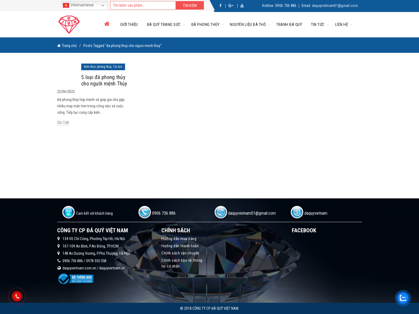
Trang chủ (69, 46)
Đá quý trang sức (164, 24)
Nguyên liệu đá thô (248, 24)
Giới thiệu (129, 24)
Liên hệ (341, 24)
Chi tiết (63, 122)
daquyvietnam (315, 213)
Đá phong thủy (205, 24)
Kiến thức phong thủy (97, 67)
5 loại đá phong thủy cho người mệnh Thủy (104, 80)
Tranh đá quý (289, 24)
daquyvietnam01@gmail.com (335, 5)
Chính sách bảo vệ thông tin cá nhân (182, 263)
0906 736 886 (286, 5)
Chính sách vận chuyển (180, 253)
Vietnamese (78, 5)
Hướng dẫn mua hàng (178, 238)
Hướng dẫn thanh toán (180, 246)
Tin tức (318, 24)
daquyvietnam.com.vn (79, 268)
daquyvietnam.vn (112, 268)
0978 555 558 (96, 260)
